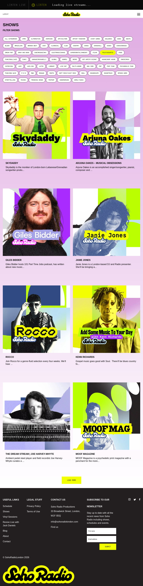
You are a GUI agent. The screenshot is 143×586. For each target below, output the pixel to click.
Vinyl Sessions (10, 517)
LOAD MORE (71, 480)
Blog (5, 531)
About (6, 536)
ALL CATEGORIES (11, 39)
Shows (6, 511)
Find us (54, 527)
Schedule (7, 506)
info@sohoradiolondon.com (64, 522)
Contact (6, 541)
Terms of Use (33, 511)
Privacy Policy (34, 506)
